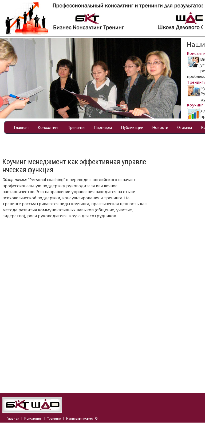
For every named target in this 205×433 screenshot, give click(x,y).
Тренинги (76, 127)
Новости (160, 127)
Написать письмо (79, 418)
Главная (21, 127)
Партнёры (103, 127)
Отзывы (184, 127)
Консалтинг (48, 127)
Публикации (132, 127)
